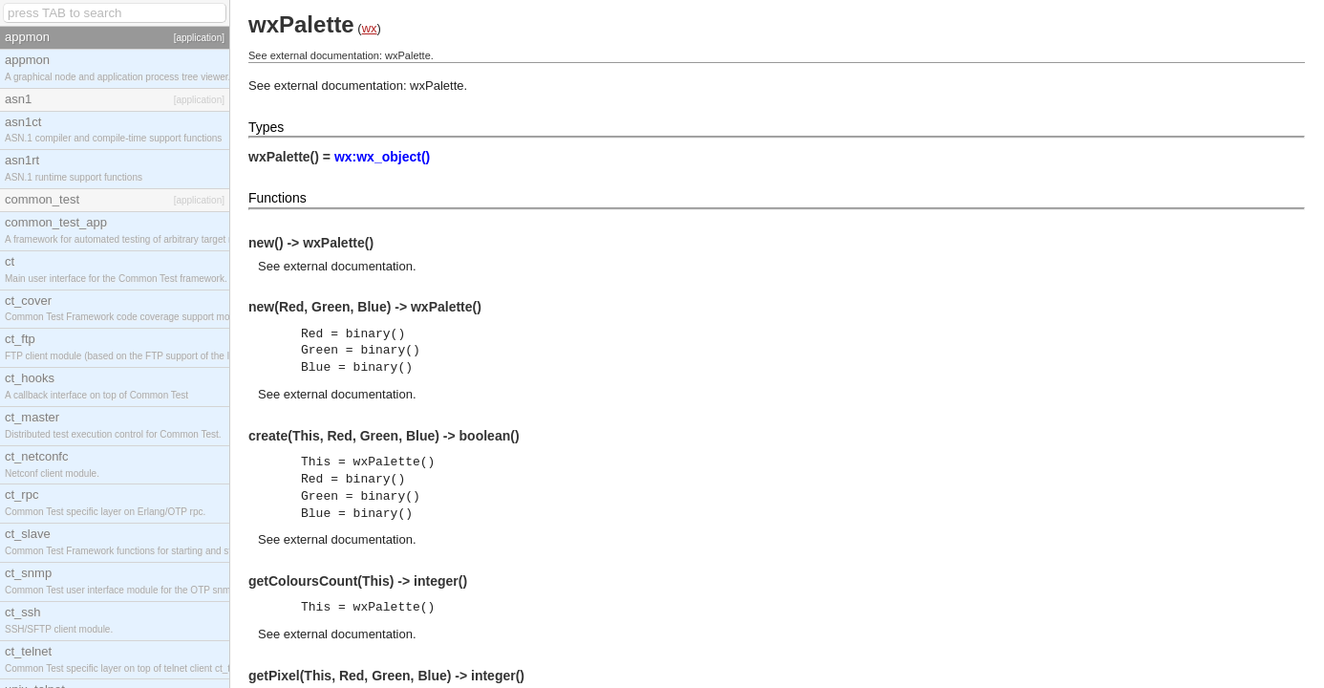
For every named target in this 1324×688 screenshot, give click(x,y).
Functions (277, 197)
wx (369, 28)
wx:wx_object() (382, 156)
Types (266, 127)
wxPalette (436, 85)
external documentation (348, 266)
